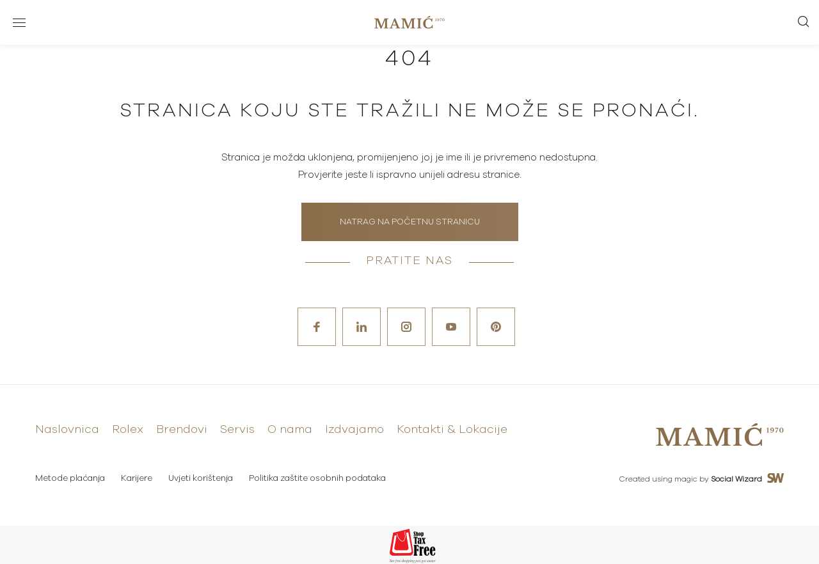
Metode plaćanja (70, 478)
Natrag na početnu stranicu (410, 222)
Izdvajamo (354, 429)
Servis (237, 429)
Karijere (136, 478)
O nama (289, 429)
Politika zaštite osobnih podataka (317, 478)
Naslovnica (67, 429)
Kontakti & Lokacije (452, 429)
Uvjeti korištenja (200, 478)
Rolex (127, 429)
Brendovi (181, 429)
